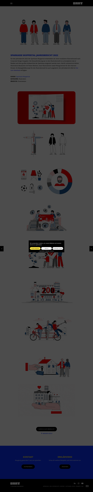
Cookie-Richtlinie (42, 254)
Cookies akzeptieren (35, 252)
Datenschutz (47, 254)
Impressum (52, 254)
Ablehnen (46, 252)
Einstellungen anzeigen (57, 252)
